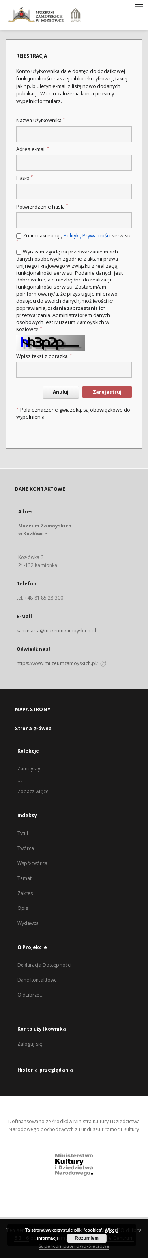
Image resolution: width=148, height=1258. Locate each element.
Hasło (24, 178)
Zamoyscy (29, 768)
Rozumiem (87, 1238)
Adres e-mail (32, 149)
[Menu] (139, 6)
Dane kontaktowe (37, 980)
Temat (24, 878)
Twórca (25, 848)
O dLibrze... (30, 994)
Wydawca (28, 923)
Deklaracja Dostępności (44, 965)
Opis (22, 908)
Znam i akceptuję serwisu (73, 238)
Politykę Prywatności (87, 235)
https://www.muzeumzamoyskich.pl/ (62, 663)
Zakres (25, 893)
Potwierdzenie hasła (42, 206)
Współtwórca (32, 863)
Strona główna (33, 728)
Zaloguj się (30, 1043)
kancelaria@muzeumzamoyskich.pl (56, 630)
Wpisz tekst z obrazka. (44, 356)
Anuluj (61, 392)
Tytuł (22, 833)
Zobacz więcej (33, 791)
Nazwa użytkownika (40, 120)
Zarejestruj (107, 392)
